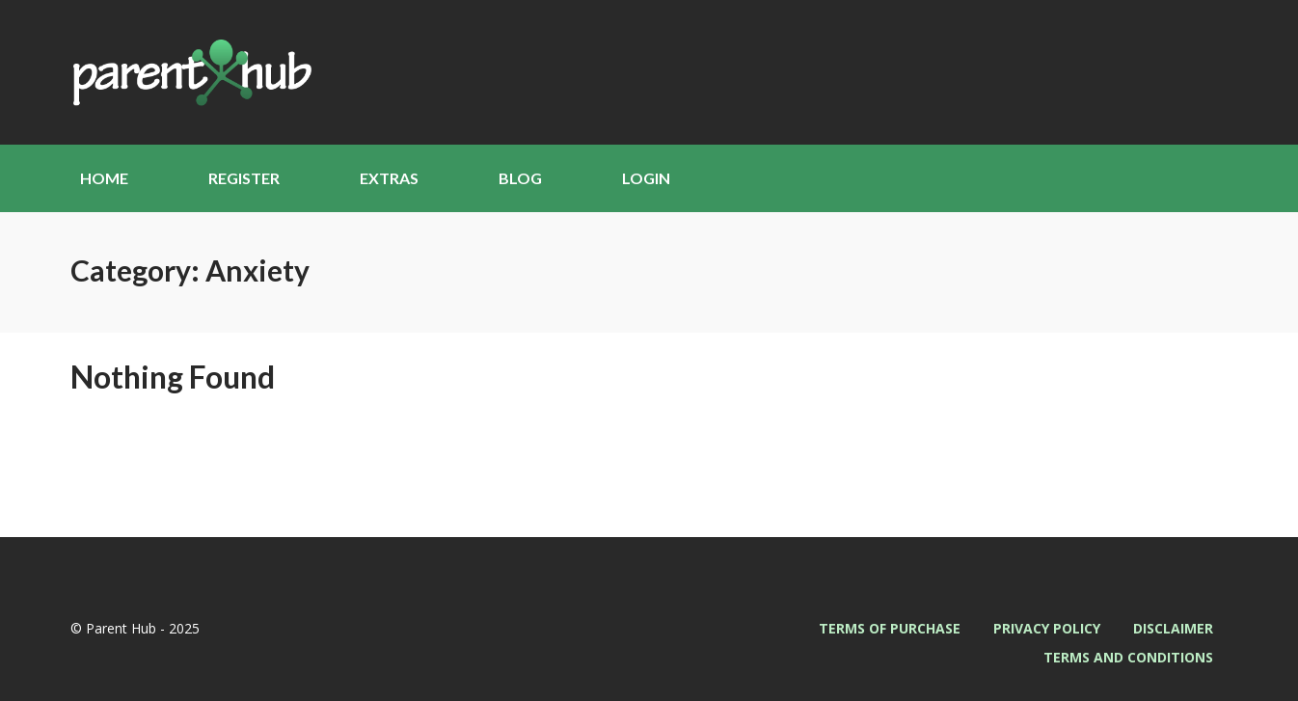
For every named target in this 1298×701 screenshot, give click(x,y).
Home (104, 178)
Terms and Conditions (1128, 657)
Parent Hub (190, 72)
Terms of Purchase (889, 628)
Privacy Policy (1046, 628)
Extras (389, 178)
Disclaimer (1173, 628)
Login (646, 178)
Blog (520, 178)
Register (244, 178)
